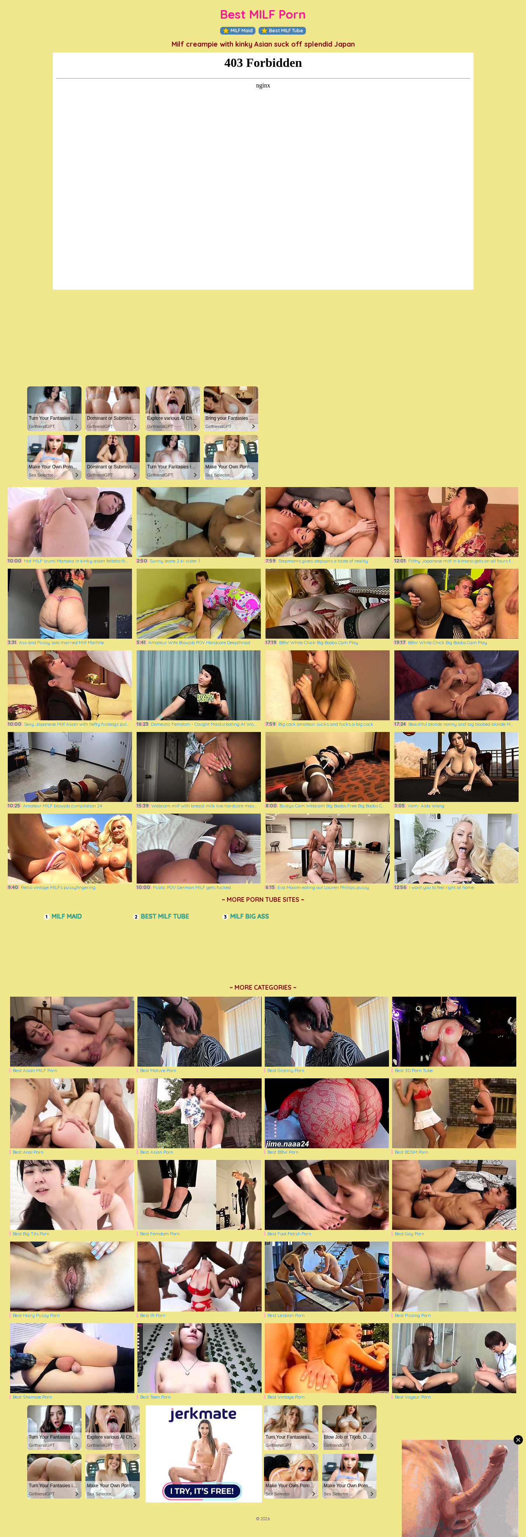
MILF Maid (238, 31)
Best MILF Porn (263, 14)
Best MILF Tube (282, 31)
